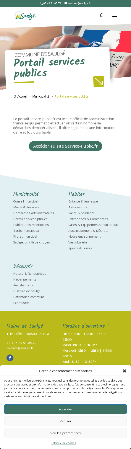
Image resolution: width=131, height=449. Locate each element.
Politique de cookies (63, 443)
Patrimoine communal (29, 297)
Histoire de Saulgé (27, 291)
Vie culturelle (77, 242)
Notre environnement (84, 236)
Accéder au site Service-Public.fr (65, 146)
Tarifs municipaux (26, 230)
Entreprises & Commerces (88, 219)
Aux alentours (23, 285)
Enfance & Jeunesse (83, 201)
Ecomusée (21, 302)
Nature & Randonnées (29, 273)
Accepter (65, 409)
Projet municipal (25, 236)
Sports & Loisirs (80, 248)
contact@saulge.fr (19, 348)
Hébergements (24, 279)
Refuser (65, 421)
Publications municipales (31, 224)
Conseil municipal (25, 201)
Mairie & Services (26, 207)
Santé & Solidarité (81, 213)
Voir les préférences (65, 433)
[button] (124, 371)
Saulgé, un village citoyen (31, 242)
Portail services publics (30, 219)
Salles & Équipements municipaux (93, 224)
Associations (77, 207)
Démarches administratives (33, 213)
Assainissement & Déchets (88, 230)
